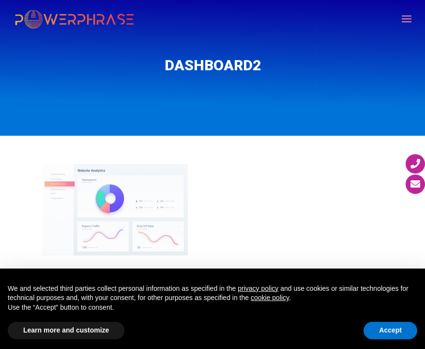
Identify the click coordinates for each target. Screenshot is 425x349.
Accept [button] (390, 330)
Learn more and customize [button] (66, 330)
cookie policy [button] (270, 297)
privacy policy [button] (258, 288)
